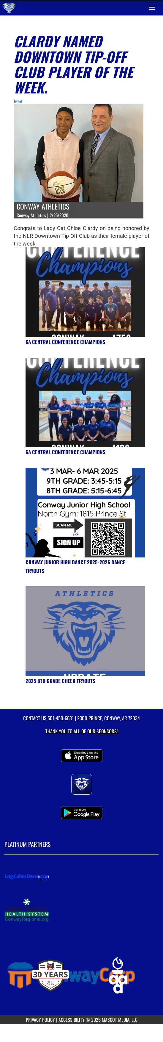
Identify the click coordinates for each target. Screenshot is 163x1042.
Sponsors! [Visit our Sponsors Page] (107, 731)
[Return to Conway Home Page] (9, 7)
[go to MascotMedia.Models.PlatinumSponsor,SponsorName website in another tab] (81, 877)
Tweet (18, 101)
